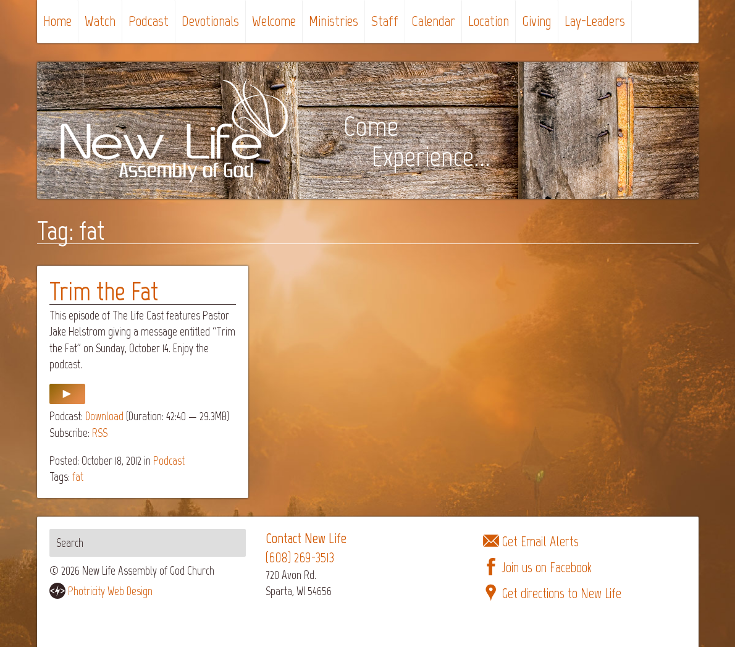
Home (57, 21)
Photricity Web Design (110, 591)
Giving (537, 21)
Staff (384, 21)
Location (488, 21)
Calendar (433, 21)
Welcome (274, 21)
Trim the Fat (103, 291)
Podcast (148, 21)
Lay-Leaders (595, 21)
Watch (100, 21)
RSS (99, 433)
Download (104, 416)
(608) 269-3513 (300, 557)
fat (77, 477)
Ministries (333, 21)
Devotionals (210, 21)
